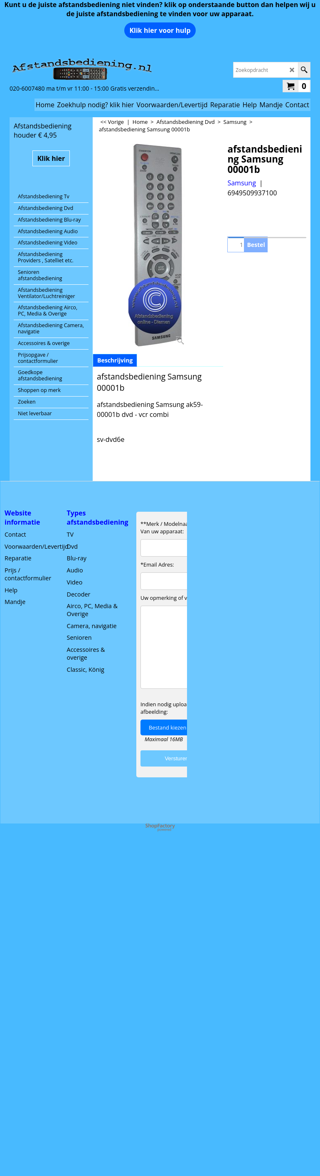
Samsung (241, 182)
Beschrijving (115, 360)
